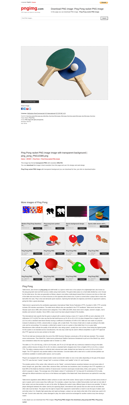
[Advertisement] (64, 33)
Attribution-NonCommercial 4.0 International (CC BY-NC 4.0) (46, 113)
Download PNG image (30, 101)
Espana (34, 2)
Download (37, 228)
